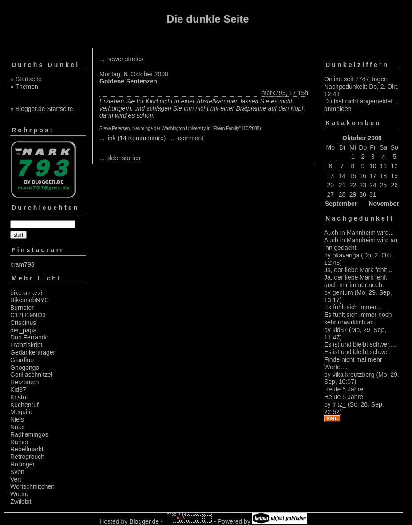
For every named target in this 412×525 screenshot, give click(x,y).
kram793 (22, 264)
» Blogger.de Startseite (41, 108)
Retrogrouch (27, 456)
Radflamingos (29, 434)
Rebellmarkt (27, 449)
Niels (17, 419)
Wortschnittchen (32, 486)
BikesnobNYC (29, 300)
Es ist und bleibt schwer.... (360, 344)
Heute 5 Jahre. (344, 389)
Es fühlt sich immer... (352, 307)
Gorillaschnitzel (31, 374)
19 (394, 175)
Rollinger (22, 464)
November (383, 203)
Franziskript (26, 344)
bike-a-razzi (26, 292)
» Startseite (26, 79)
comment (191, 138)
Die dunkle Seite (207, 19)
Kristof (19, 397)
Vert (15, 479)
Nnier (17, 426)
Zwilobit (20, 501)
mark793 (273, 92)
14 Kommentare (141, 138)
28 (342, 194)
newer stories (125, 59)
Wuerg (19, 493)
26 (394, 185)
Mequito (21, 411)
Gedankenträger (32, 352)
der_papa (23, 330)
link (111, 138)
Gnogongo (24, 367)
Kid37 (18, 389)
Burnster (22, 307)
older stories (123, 158)
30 (363, 194)
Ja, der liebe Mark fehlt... (358, 269)
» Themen (24, 86)
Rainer (19, 442)
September (341, 203)
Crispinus (23, 322)
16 (363, 175)
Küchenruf (24, 404)
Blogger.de (144, 521)
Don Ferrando (29, 337)
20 (330, 185)
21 (342, 185)
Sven (17, 471)
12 (394, 166)
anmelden (338, 108)
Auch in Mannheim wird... (359, 232)
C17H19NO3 (28, 315)
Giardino (22, 359)
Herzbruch (24, 382)
